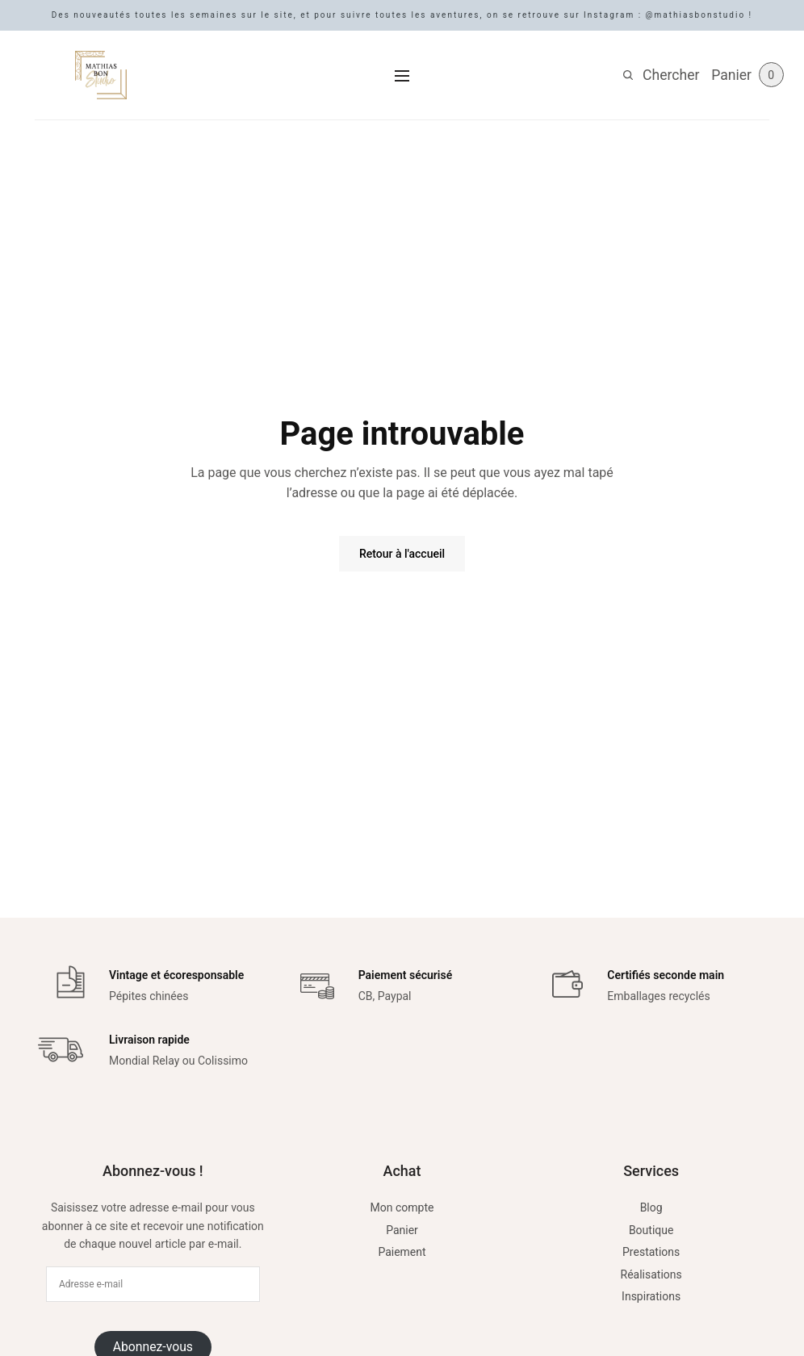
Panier (402, 1230)
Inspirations (651, 1296)
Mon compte (402, 1207)
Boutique (651, 1230)
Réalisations (651, 1274)
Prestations (651, 1251)
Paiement (401, 1251)
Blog (651, 1207)
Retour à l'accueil (402, 553)
